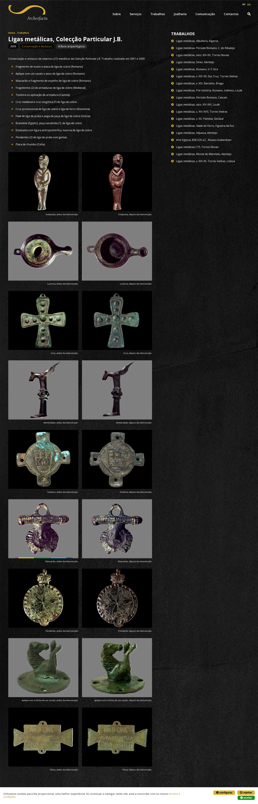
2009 (13, 46)
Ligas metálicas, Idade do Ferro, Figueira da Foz (205, 126)
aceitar (246, 797)
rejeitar (246, 792)
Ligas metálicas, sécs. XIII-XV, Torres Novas (202, 55)
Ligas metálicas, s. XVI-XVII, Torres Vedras (201, 111)
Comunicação (205, 14)
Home (11, 32)
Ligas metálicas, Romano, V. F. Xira (197, 69)
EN (249, 4)
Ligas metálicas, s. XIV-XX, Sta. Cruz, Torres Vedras (207, 76)
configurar (224, 792)
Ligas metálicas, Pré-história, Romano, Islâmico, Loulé (209, 90)
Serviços (136, 14)
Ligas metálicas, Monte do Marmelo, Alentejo (204, 154)
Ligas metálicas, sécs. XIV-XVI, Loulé (198, 104)
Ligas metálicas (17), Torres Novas (197, 147)
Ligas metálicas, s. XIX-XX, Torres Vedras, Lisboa (205, 161)
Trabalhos (157, 14)
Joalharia (180, 14)
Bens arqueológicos (72, 46)
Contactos (231, 14)
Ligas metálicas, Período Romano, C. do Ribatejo (205, 48)
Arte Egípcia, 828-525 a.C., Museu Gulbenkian (203, 140)
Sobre (117, 14)
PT (244, 4)
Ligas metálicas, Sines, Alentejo (195, 62)
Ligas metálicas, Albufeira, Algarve (197, 41)
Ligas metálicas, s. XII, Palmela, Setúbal (199, 118)
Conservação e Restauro (37, 46)
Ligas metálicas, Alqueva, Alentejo (196, 133)
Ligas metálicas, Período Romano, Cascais (201, 97)
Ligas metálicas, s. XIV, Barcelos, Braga (199, 83)
